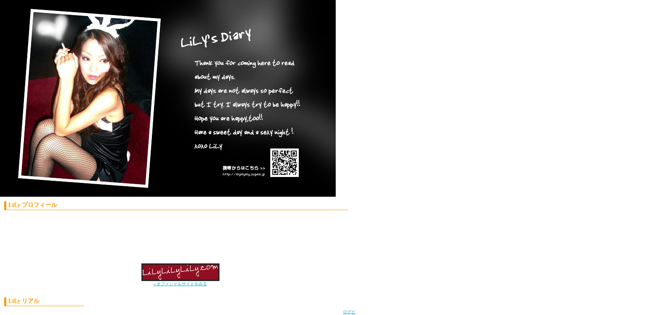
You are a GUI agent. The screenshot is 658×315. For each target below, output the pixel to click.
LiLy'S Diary (161, 101)
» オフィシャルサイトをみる (180, 283)
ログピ (349, 312)
